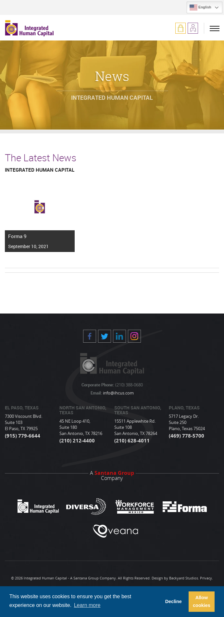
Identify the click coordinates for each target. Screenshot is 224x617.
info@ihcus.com (118, 393)
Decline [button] (173, 601)
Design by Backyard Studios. (175, 578)
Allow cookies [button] (201, 601)
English (200, 7)
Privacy (206, 578)
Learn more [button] (87, 605)
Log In (180, 28)
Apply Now (193, 28)
